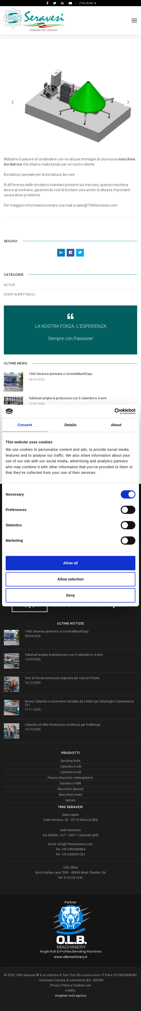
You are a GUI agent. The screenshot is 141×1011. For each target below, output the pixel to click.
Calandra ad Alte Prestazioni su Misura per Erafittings (62, 725)
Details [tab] (71, 425)
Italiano (87, 3)
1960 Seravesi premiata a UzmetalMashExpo (56, 631)
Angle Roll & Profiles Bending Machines (71, 951)
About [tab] (116, 425)
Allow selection (70, 579)
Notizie (9, 285)
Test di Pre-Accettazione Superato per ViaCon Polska (62, 678)
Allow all (70, 563)
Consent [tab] (25, 425)
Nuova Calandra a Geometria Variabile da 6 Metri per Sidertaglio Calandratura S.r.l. (79, 703)
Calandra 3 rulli (70, 766)
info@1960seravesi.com (75, 844)
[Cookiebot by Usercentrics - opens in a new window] (112, 411)
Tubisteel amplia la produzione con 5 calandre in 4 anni (64, 655)
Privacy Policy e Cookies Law (70, 985)
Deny (70, 595)
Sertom (70, 800)
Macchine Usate (70, 794)
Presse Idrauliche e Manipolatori (70, 778)
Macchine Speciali (71, 789)
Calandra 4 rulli (70, 772)
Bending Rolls (70, 761)
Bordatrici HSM (70, 783)
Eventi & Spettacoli (19, 294)
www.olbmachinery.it (70, 957)
